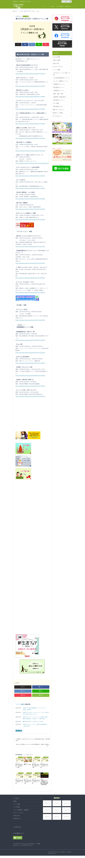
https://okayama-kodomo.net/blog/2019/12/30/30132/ (31, 398)
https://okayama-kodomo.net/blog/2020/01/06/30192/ (31, 151)
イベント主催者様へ (60, 6)
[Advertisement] (32, 416)
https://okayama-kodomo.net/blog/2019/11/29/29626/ (31, 265)
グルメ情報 (55, 97)
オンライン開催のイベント (59, 76)
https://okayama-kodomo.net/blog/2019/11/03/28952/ (31, 280)
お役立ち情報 (56, 59)
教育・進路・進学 (57, 88)
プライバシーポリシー (18, 815)
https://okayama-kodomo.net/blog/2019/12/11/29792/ (31, 248)
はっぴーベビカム (57, 65)
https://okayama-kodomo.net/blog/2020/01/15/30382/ (31, 96)
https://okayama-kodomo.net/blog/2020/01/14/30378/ (31, 138)
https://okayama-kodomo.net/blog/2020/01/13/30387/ (31, 211)
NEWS (14, 803)
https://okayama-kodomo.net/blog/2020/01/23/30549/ (31, 221)
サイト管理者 (16, 809)
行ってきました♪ (57, 108)
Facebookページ (68, 6)
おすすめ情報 (56, 56)
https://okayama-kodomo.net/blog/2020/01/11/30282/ (31, 123)
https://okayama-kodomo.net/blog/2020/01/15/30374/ (31, 178)
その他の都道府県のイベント (60, 74)
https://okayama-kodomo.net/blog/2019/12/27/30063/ (31, 388)
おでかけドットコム (18, 847)
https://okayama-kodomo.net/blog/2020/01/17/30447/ (31, 190)
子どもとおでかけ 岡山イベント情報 (18, 6)
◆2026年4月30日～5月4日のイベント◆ (33, 723)
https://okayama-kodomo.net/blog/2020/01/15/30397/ (31, 86)
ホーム (44, 6)
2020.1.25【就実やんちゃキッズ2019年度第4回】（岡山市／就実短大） (32, 747)
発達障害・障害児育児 (58, 91)
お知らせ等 (55, 62)
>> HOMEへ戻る (17, 829)
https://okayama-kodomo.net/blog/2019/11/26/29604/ (31, 355)
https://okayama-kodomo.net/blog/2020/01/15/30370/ (31, 73)
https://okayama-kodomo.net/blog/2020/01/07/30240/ (31, 377)
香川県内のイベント (58, 94)
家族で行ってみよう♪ (58, 102)
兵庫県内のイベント (58, 79)
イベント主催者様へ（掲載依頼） (21, 812)
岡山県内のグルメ (57, 99)
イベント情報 (20, 706)
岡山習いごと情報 (57, 105)
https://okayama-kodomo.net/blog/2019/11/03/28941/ (31, 294)
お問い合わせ (16, 817)
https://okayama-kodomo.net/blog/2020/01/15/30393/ (31, 342)
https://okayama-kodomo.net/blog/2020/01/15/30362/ (31, 109)
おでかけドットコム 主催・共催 (61, 71)
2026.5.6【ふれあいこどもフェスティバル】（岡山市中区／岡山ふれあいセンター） (36, 715)
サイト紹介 (52, 6)
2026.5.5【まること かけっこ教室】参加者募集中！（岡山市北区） (35, 727)
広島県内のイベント (58, 85)
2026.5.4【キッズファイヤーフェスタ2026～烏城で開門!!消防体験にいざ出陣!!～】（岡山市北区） (35, 720)
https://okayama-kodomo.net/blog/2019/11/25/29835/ (31, 365)
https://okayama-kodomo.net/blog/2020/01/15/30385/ (31, 201)
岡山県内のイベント (58, 82)
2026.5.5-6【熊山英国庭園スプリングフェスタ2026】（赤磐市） (34, 710)
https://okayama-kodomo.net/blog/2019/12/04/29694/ (31, 322)
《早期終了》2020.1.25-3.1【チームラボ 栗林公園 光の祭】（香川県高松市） (33, 742)
